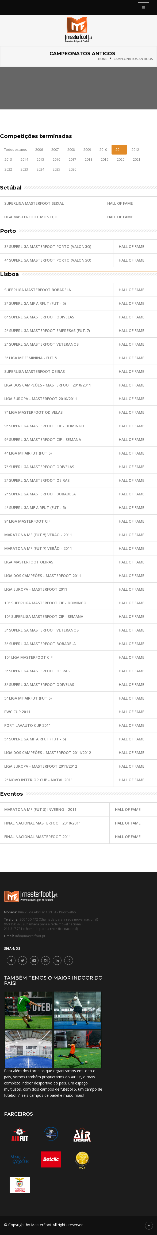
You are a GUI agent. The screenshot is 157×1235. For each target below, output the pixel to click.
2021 (136, 159)
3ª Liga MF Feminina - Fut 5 (30, 357)
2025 (56, 169)
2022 (8, 169)
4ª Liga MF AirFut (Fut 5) (28, 453)
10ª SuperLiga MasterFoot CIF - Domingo (45, 602)
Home (102, 59)
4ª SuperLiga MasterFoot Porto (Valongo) (47, 260)
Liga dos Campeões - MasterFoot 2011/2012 (47, 752)
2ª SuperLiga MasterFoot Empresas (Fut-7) (47, 330)
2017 (72, 159)
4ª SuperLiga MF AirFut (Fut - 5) (35, 507)
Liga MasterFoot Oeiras (28, 562)
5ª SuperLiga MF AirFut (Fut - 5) (35, 738)
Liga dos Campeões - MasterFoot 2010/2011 (47, 385)
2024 (40, 169)
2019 (104, 159)
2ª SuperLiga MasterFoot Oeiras (37, 480)
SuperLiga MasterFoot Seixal (34, 203)
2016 (56, 159)
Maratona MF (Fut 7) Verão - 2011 (38, 548)
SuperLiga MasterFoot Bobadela (37, 289)
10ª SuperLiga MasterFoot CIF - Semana (43, 616)
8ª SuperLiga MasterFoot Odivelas (39, 684)
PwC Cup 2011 (17, 711)
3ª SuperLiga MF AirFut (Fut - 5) (35, 303)
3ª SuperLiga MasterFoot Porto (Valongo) (47, 246)
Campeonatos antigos (133, 59)
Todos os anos (15, 149)
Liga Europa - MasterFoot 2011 (35, 589)
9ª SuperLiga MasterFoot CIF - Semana (42, 439)
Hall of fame (120, 203)
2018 (88, 159)
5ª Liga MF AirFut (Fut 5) (28, 698)
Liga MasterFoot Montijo (31, 216)
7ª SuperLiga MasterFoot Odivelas (39, 466)
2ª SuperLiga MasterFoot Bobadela (40, 493)
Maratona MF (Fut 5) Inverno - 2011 (40, 809)
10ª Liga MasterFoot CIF (28, 657)
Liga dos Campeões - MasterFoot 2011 (42, 575)
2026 (72, 169)
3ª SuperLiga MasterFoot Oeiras (37, 670)
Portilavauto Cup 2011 (27, 725)
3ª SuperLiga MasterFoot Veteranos (41, 630)
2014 (24, 159)
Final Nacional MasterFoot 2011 (37, 836)
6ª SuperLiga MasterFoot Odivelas (39, 316)
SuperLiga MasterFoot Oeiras (34, 371)
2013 (8, 159)
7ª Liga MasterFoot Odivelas (33, 412)
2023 (24, 169)
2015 (40, 159)
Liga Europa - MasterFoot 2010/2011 (40, 398)
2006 (39, 149)
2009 (87, 149)
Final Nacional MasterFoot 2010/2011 (42, 823)
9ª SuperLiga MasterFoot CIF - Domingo (44, 425)
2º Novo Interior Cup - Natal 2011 (38, 779)
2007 (55, 149)
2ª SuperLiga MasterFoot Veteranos (41, 344)
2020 (120, 159)
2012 (135, 149)
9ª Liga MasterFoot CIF (27, 521)
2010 (103, 149)
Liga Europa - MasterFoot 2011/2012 (40, 766)
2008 (71, 149)
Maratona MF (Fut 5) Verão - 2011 (38, 534)
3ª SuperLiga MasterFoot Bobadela (40, 643)
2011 (119, 149)
